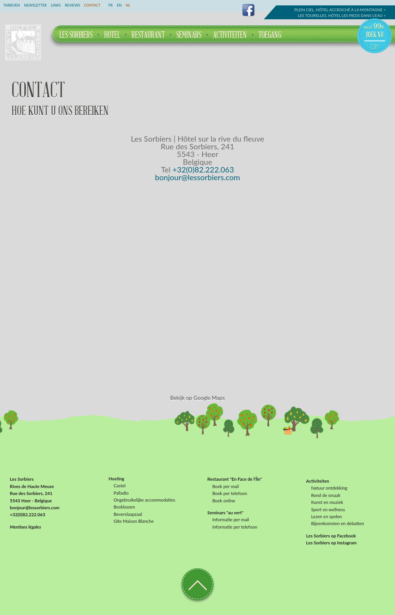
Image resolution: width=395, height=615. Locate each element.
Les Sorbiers (76, 35)
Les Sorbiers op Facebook (331, 535)
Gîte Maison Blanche (133, 521)
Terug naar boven (197, 583)
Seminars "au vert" (225, 512)
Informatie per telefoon (234, 526)
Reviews (72, 5)
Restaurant (148, 35)
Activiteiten (230, 35)
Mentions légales (25, 526)
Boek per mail (225, 486)
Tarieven (11, 5)
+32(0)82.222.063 (203, 169)
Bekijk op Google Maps (197, 397)
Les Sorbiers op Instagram (331, 543)
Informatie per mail (230, 519)
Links (56, 5)
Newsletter (35, 5)
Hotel (112, 35)
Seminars (188, 35)
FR (110, 5)
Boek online (223, 500)
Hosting (116, 479)
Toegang (269, 35)
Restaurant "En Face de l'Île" (235, 479)
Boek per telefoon (229, 493)
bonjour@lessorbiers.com (197, 177)
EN (119, 5)
